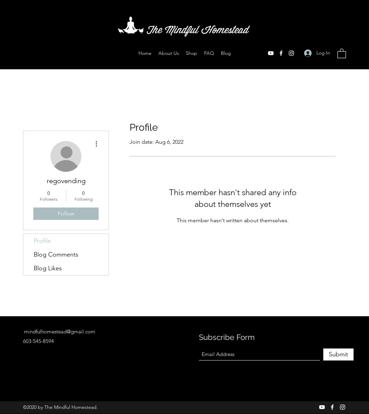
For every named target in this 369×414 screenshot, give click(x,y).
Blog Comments (56, 254)
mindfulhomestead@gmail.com (59, 331)
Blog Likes (48, 268)
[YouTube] (270, 53)
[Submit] (338, 354)
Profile (42, 241)
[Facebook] (281, 53)
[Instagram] (291, 53)
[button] (341, 53)
